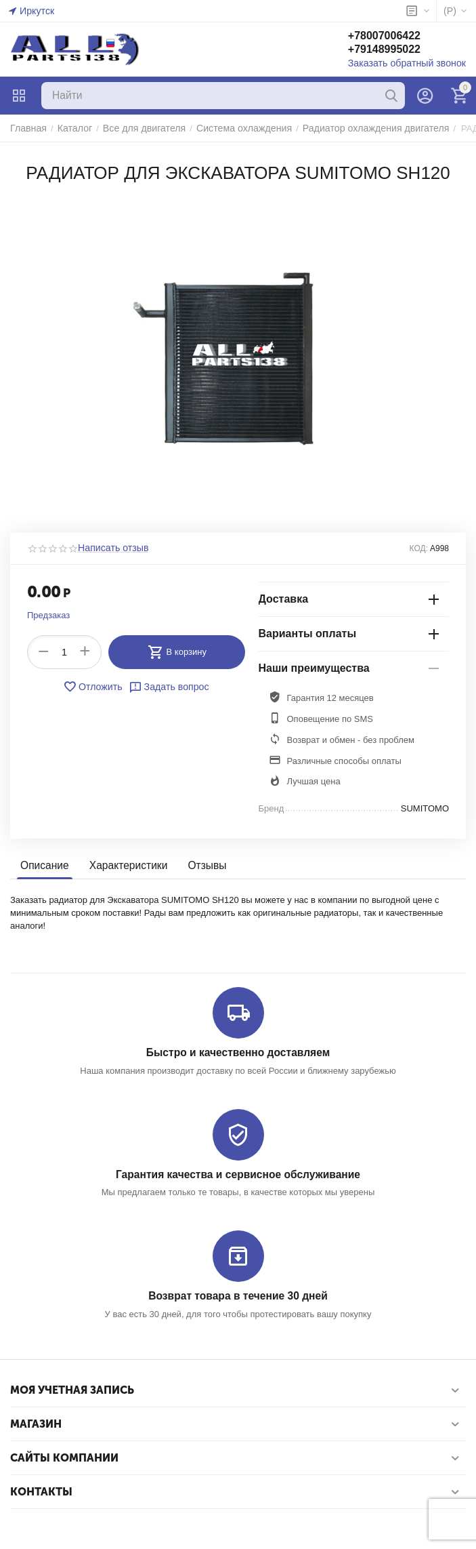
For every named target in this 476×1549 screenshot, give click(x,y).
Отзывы (201, 865)
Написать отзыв (110, 548)
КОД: (419, 548)
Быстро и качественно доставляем (238, 1052)
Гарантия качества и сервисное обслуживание (238, 1174)
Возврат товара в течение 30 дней (238, 1295)
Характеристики (125, 865)
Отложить (95, 686)
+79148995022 (394, 50)
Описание (43, 865)
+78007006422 (394, 36)
